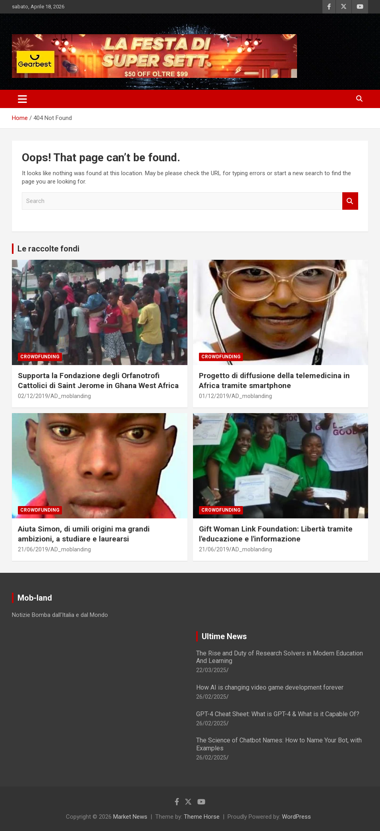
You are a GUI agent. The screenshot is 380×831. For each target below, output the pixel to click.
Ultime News (224, 636)
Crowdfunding (40, 356)
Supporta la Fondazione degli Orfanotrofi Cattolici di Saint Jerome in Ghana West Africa (98, 380)
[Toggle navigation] (22, 99)
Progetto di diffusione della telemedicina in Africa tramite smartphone (274, 380)
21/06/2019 (33, 549)
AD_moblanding (70, 396)
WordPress (296, 816)
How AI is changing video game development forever (269, 687)
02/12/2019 (33, 396)
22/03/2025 (211, 670)
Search (350, 201)
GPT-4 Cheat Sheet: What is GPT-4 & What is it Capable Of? (277, 714)
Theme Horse (202, 816)
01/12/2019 (214, 396)
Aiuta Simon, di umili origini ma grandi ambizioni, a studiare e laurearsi (84, 533)
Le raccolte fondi (48, 248)
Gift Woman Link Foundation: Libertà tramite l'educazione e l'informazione (276, 533)
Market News (130, 816)
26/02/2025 (211, 697)
